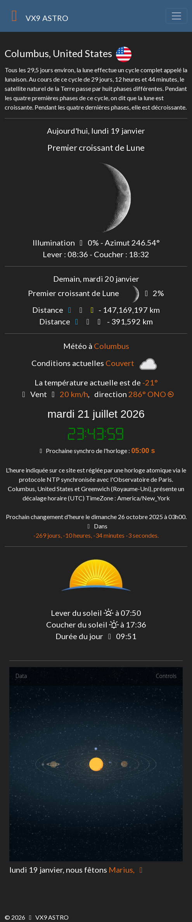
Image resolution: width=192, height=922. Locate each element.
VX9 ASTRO (36, 16)
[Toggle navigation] (176, 16)
